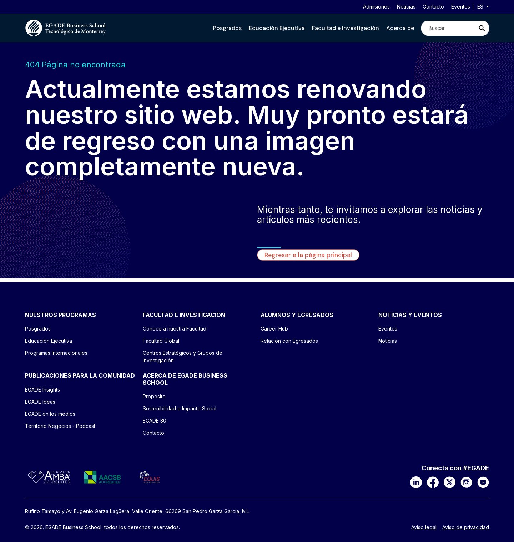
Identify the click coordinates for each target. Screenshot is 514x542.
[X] (449, 481)
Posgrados (227, 28)
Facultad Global (161, 341)
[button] (227, 28)
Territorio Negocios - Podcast (60, 426)
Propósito (154, 396)
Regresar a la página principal (308, 255)
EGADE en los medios (50, 414)
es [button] (481, 7)
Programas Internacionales (56, 353)
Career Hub (274, 329)
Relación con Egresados (289, 341)
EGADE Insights (42, 390)
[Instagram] (466, 481)
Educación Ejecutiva (277, 28)
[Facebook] (433, 481)
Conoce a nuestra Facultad (174, 329)
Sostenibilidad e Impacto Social (179, 408)
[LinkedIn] (416, 481)
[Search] (448, 28)
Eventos (460, 7)
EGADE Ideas (40, 402)
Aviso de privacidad (465, 527)
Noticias (406, 7)
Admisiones (376, 7)
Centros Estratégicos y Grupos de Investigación (182, 356)
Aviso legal (424, 527)
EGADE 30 (154, 421)
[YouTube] (483, 481)
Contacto (433, 7)
